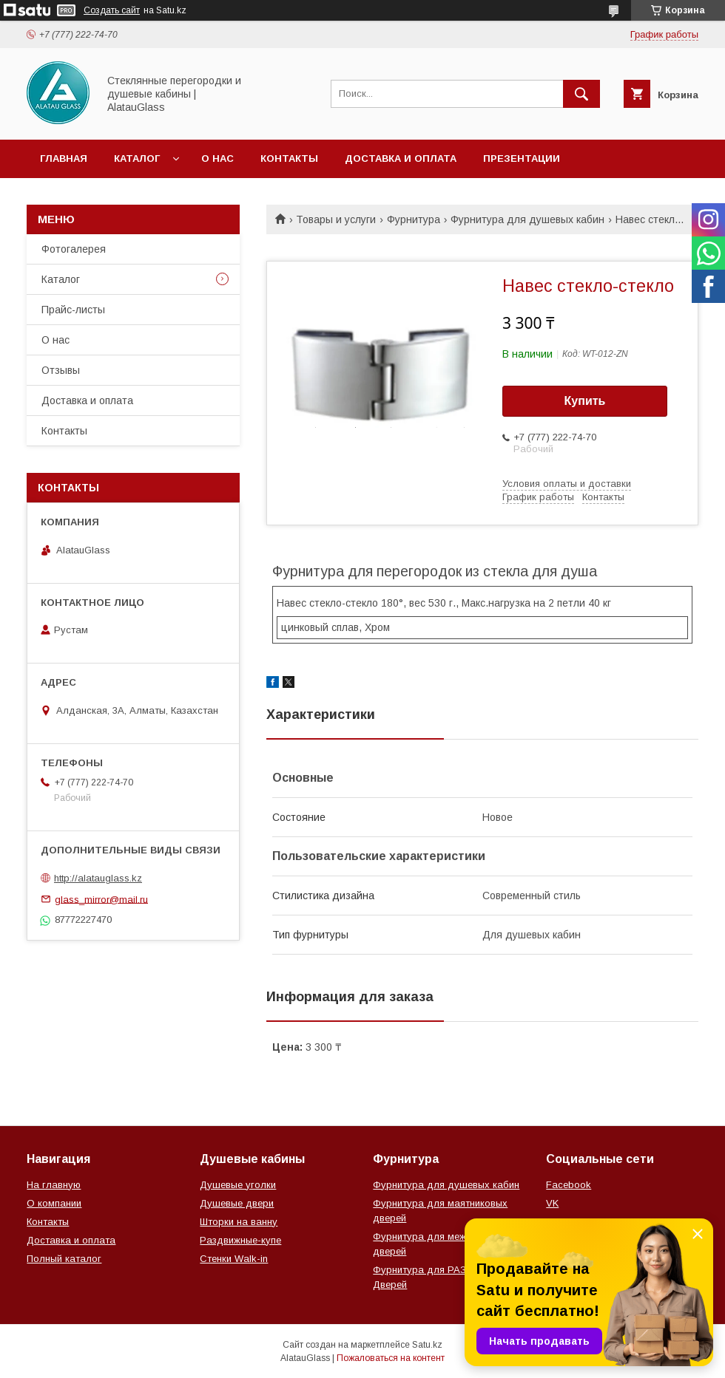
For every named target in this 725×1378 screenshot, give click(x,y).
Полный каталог (64, 1258)
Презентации (521, 158)
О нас (217, 158)
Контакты (289, 158)
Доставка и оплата (400, 158)
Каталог (137, 158)
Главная (63, 158)
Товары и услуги (336, 219)
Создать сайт (112, 10)
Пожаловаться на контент (391, 1358)
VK (552, 1203)
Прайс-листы (73, 309)
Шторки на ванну (238, 1221)
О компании (54, 1203)
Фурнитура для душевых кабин (527, 219)
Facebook (568, 1184)
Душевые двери (237, 1203)
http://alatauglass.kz (98, 878)
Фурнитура (413, 219)
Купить (585, 401)
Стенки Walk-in (234, 1258)
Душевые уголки (238, 1184)
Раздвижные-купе (240, 1240)
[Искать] (581, 94)
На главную (54, 1184)
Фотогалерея (73, 249)
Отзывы (60, 370)
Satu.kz (427, 1345)
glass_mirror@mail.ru (101, 898)
